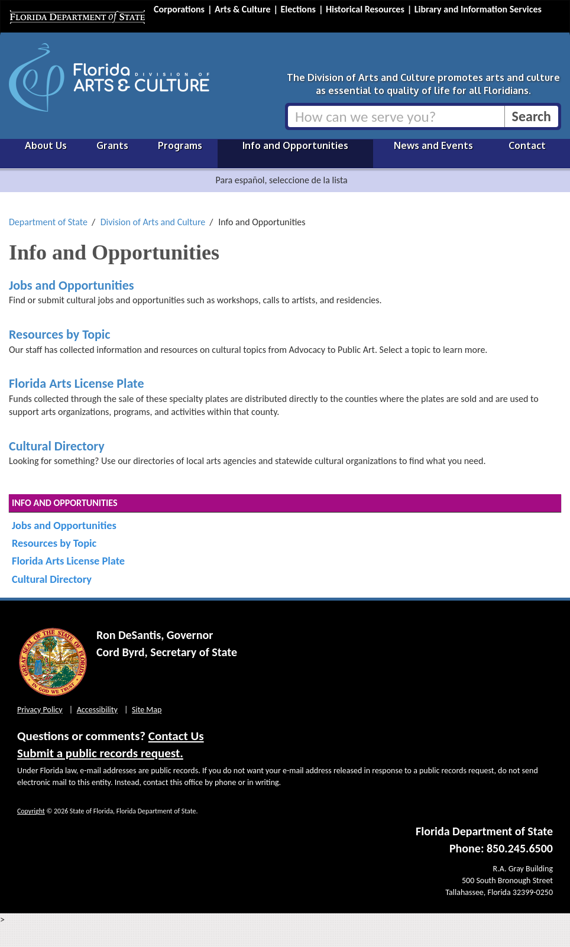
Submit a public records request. (100, 753)
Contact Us (176, 736)
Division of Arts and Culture (153, 222)
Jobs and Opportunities (71, 285)
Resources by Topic (59, 334)
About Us (46, 145)
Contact (527, 145)
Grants (112, 145)
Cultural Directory (57, 446)
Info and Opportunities (295, 145)
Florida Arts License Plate (76, 383)
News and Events (433, 145)
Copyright (31, 811)
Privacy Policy (40, 710)
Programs (180, 145)
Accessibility (97, 710)
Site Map (146, 710)
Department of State (48, 222)
